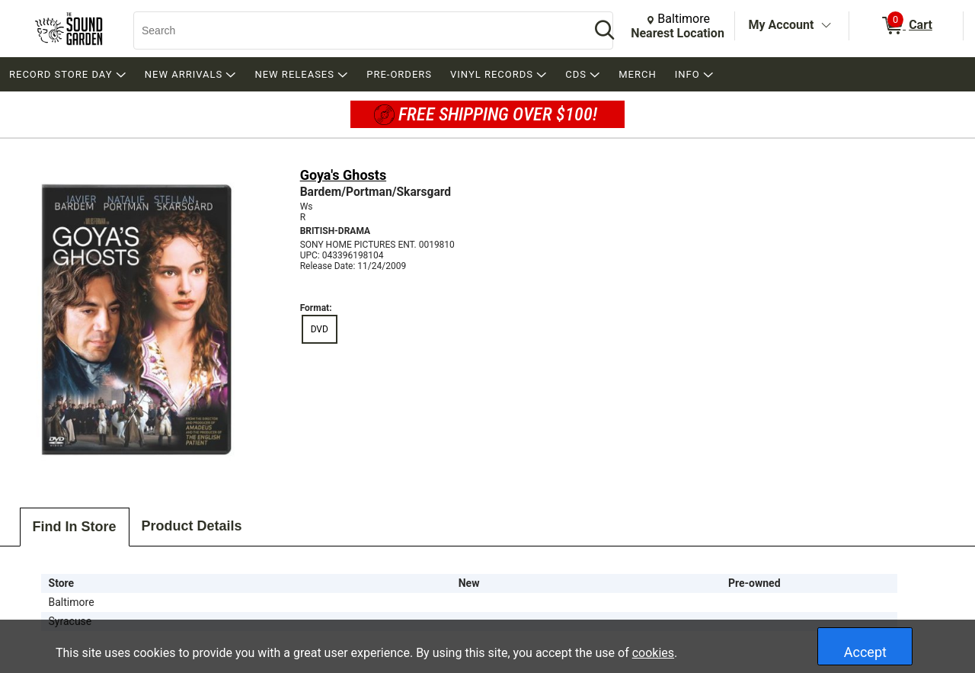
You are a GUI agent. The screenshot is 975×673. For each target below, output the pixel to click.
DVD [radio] (319, 329)
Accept (865, 652)
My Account (781, 25)
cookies (653, 653)
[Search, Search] (354, 30)
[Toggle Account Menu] (826, 26)
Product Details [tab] (192, 526)
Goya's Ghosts (343, 175)
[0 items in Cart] (906, 25)
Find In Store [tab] (75, 526)
